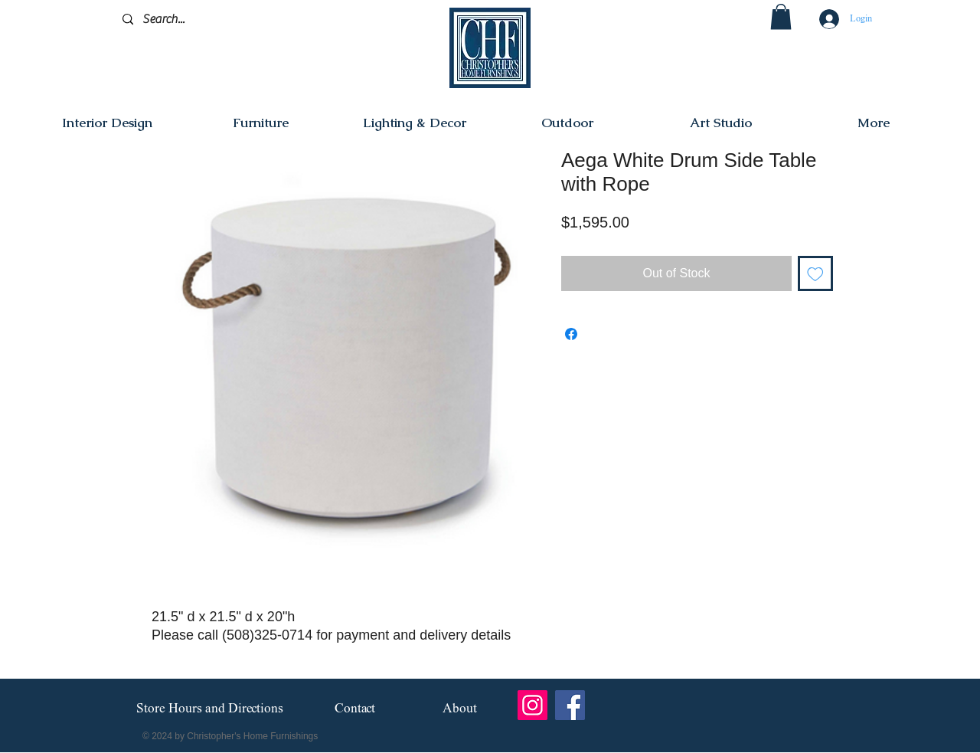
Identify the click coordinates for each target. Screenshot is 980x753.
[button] (781, 16)
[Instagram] (532, 705)
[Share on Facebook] (571, 334)
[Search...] (194, 19)
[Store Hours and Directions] (209, 709)
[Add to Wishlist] (815, 273)
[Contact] (354, 709)
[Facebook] (570, 705)
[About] (459, 709)
